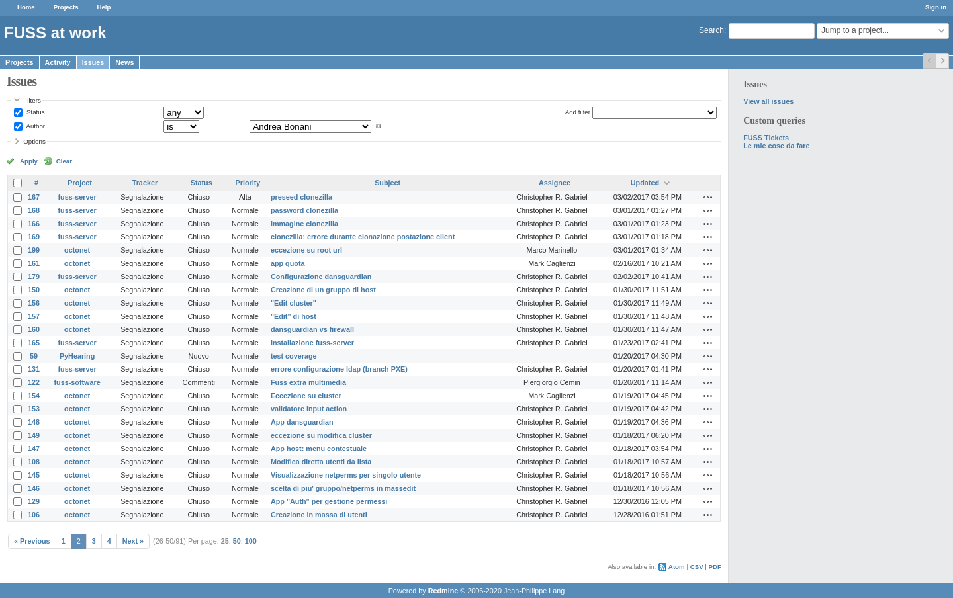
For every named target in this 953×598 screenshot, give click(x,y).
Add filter (577, 112)
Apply (29, 161)
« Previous (32, 541)
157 (34, 316)
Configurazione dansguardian (321, 276)
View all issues (768, 101)
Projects (66, 7)
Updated (645, 183)
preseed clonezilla (301, 197)
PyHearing (77, 356)
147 (34, 448)
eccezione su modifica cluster (321, 435)
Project (80, 183)
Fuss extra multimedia (308, 382)
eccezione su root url (306, 250)
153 (34, 409)
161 (34, 263)
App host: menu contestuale (319, 448)
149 (34, 435)
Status (34, 112)
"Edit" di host (293, 316)
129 (34, 501)
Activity (58, 62)
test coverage (294, 356)
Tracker (145, 183)
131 (34, 369)
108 (34, 462)
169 (34, 237)
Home (26, 7)
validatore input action (309, 409)
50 (237, 541)
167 (34, 197)
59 (34, 356)
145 (34, 475)
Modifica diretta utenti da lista (321, 462)
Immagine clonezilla (304, 224)
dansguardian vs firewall (312, 329)
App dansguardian (302, 422)
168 (34, 210)
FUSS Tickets (766, 138)
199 (34, 250)
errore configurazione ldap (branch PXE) (339, 369)
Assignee (554, 183)
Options (34, 141)
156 (34, 303)
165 (34, 343)
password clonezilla (304, 210)
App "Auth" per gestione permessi (329, 501)
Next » (133, 541)
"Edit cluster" (293, 303)
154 (34, 396)
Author (34, 126)
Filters (31, 100)
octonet (77, 250)
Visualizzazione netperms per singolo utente (346, 475)
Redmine (443, 591)
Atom (676, 566)
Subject (387, 183)
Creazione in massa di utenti (319, 515)
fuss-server (77, 197)
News (124, 62)
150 (34, 290)
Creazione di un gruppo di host (323, 290)
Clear (64, 161)
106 (34, 515)
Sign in (935, 7)
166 (34, 224)
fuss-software (77, 382)
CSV (696, 566)
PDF (715, 566)
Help (104, 7)
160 (34, 329)
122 (34, 382)
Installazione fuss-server (312, 343)
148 (34, 422)
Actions (708, 197)
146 (34, 488)
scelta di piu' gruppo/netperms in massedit (343, 488)
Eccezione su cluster (306, 396)
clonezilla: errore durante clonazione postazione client (363, 237)
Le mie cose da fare (776, 146)
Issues (93, 62)
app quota (288, 263)
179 (34, 276)
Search (711, 30)
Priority (247, 183)
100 (251, 541)
